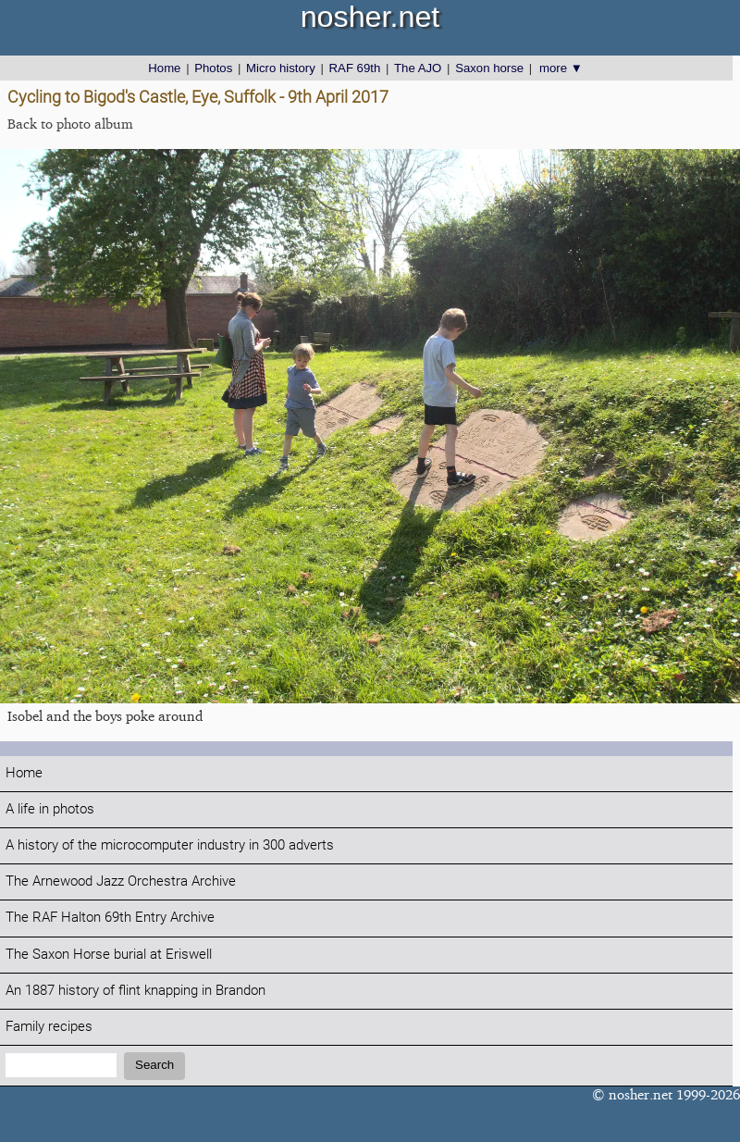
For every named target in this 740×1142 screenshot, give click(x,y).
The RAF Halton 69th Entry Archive (110, 917)
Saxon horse (489, 68)
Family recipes (49, 1027)
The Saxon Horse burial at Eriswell (109, 954)
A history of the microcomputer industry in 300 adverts (170, 845)
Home (164, 68)
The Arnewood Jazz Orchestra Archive (121, 881)
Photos (213, 68)
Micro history (280, 68)
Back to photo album (70, 123)
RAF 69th (355, 68)
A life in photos (50, 809)
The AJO (417, 68)
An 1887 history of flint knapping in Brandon (135, 991)
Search (154, 1065)
